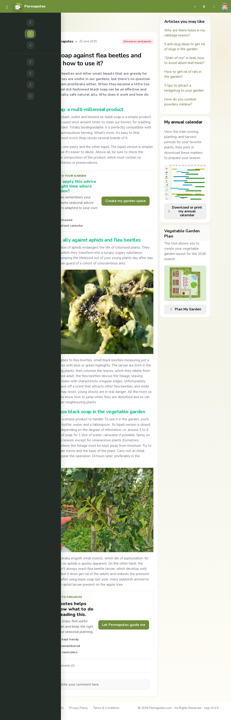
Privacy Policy (78, 708)
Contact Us (22, 714)
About (41, 708)
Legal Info (57, 708)
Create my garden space (125, 201)
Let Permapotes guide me (123, 625)
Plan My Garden (185, 309)
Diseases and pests (137, 41)
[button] (194, 6)
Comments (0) (63, 666)
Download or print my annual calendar (185, 211)
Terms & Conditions (106, 708)
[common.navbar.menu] (7, 7)
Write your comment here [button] (79, 684)
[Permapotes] (30, 6)
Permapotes (63, 41)
